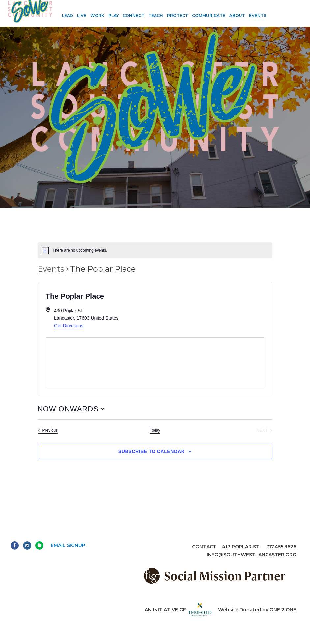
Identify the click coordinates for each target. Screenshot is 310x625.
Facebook (15, 545)
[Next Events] (264, 430)
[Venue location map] (155, 362)
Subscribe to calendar (151, 451)
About (237, 15)
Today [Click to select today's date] (155, 430)
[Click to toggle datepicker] (71, 408)
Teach (155, 15)
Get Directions (68, 325)
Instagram (27, 545)
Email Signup (68, 545)
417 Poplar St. (241, 547)
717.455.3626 (281, 547)
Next (39, 545)
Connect (133, 15)
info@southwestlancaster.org (251, 555)
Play (113, 15)
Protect (177, 15)
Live (81, 15)
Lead (67, 15)
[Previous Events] (48, 430)
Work (97, 15)
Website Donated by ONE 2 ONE (257, 609)
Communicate (208, 15)
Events (257, 15)
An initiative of (178, 609)
